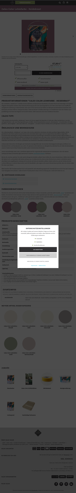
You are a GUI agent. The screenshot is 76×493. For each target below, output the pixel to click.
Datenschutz (42, 265)
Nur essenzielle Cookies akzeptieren (38, 255)
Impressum (34, 265)
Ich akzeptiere (38, 249)
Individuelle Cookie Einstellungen (38, 261)
